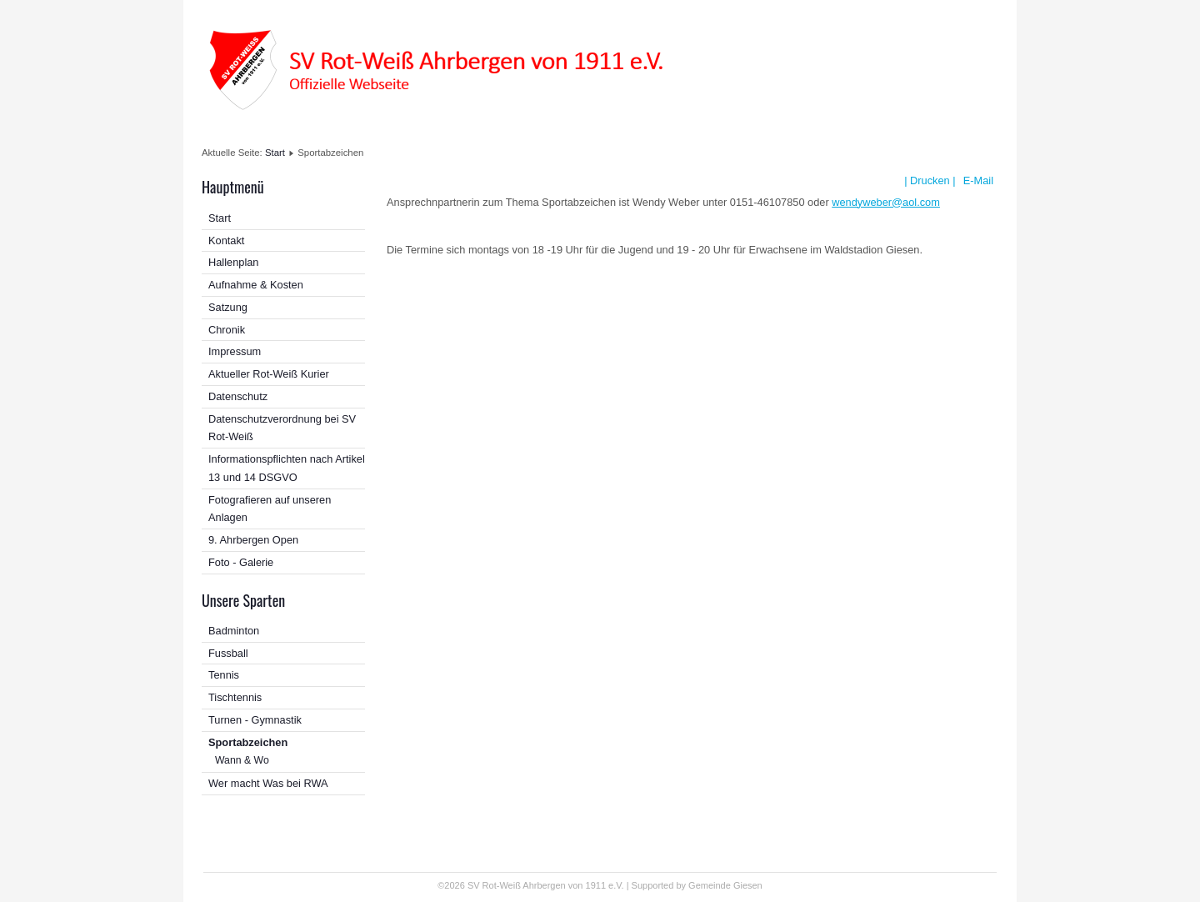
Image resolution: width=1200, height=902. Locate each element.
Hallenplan (233, 262)
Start (275, 153)
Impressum (234, 351)
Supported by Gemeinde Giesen (697, 885)
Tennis (223, 675)
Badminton (233, 630)
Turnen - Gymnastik (255, 720)
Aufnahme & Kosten (255, 284)
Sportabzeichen (248, 742)
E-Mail (976, 180)
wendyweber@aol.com (886, 202)
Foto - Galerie (240, 562)
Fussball (228, 653)
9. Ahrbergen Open (253, 540)
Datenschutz (238, 396)
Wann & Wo (242, 760)
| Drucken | (929, 180)
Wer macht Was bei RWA (268, 783)
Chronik (226, 329)
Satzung (228, 307)
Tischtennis (235, 697)
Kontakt (226, 240)
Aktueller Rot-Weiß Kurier (268, 374)
